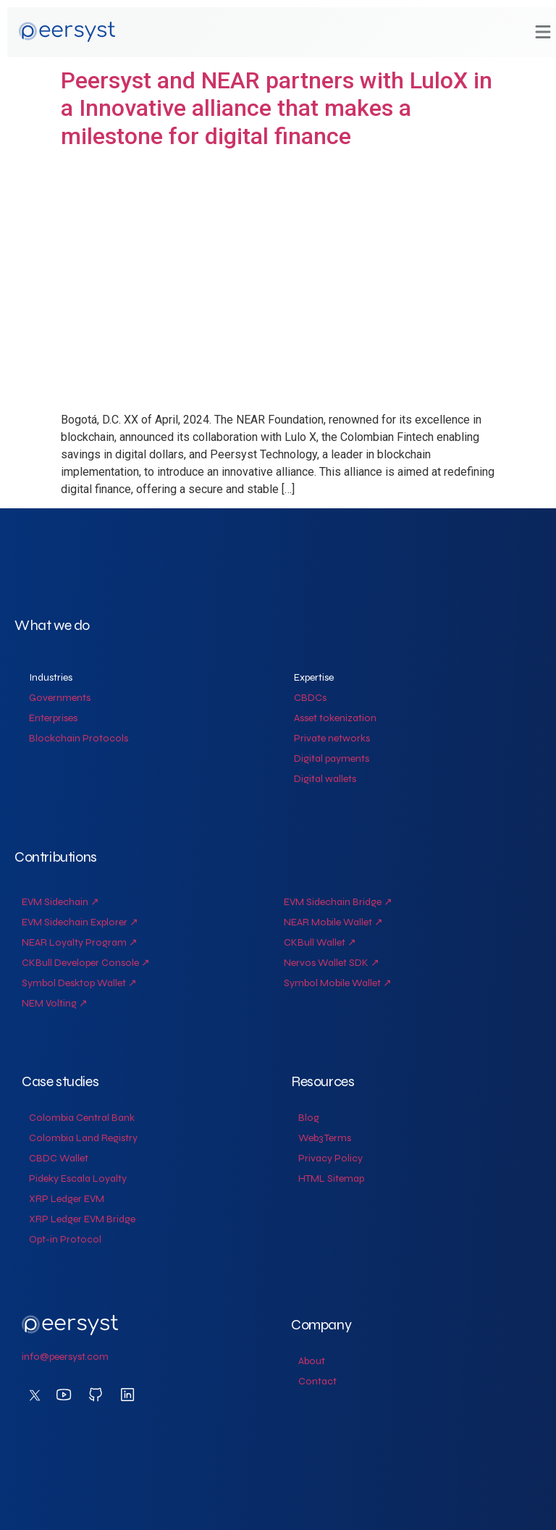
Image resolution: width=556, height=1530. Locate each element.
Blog (308, 1117)
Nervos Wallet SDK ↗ (331, 963)
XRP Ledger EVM (66, 1199)
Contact (317, 1381)
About (311, 1361)
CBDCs (310, 698)
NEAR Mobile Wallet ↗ (333, 922)
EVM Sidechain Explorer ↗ (80, 922)
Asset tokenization (335, 718)
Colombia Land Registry (83, 1138)
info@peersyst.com (65, 1356)
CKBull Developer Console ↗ (86, 963)
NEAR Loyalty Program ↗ (80, 942)
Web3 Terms (324, 1138)
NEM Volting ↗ (55, 1003)
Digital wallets (325, 779)
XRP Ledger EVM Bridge (82, 1219)
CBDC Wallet (58, 1158)
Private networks (332, 738)
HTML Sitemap (331, 1178)
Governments (59, 698)
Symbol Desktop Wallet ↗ (79, 983)
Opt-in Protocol (65, 1239)
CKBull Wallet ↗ (320, 942)
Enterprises (53, 718)
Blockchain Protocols (78, 738)
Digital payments (331, 758)
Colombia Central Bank (82, 1117)
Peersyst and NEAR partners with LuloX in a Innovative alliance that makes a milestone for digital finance (276, 108)
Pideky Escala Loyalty (78, 1178)
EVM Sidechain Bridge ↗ (338, 902)
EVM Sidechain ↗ (60, 902)
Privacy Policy (330, 1158)
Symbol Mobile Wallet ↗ (338, 983)
